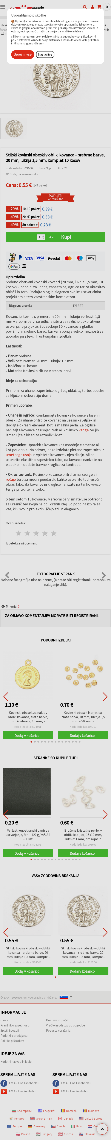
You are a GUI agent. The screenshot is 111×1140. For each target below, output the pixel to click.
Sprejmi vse (23, 54)
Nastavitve (45, 54)
